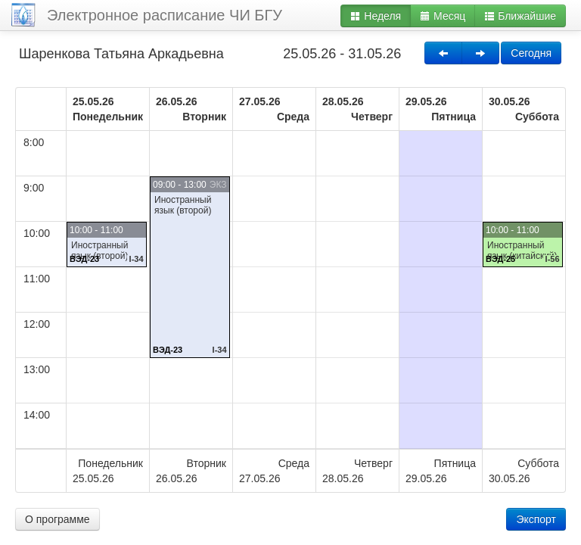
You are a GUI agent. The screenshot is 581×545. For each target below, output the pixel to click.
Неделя (375, 16)
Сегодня (531, 53)
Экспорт (536, 519)
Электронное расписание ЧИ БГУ (164, 15)
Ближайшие (520, 16)
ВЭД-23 (84, 258)
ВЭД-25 (500, 258)
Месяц (442, 16)
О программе (57, 519)
